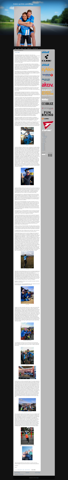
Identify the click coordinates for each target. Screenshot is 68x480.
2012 (43, 150)
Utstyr (18, 48)
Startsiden (27, 472)
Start (15, 48)
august (44, 138)
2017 (43, 144)
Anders (22, 48)
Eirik (25, 48)
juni (43, 139)
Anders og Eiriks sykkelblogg (23, 4)
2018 (43, 143)
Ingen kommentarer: (27, 469)
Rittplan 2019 (29, 48)
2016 (43, 145)
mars (44, 140)
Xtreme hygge (17, 52)
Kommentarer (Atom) (21, 474)
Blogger (38, 477)
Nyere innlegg (17, 472)
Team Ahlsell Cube (35, 48)
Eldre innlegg (37, 472)
